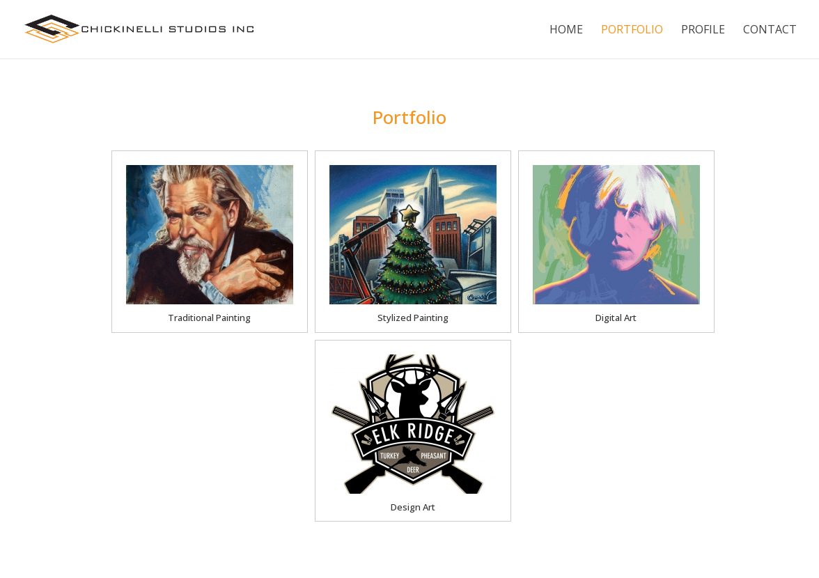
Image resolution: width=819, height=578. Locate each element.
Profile (703, 30)
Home (566, 30)
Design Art (413, 507)
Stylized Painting (412, 317)
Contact (770, 30)
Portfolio (632, 30)
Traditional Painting (209, 317)
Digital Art (616, 317)
